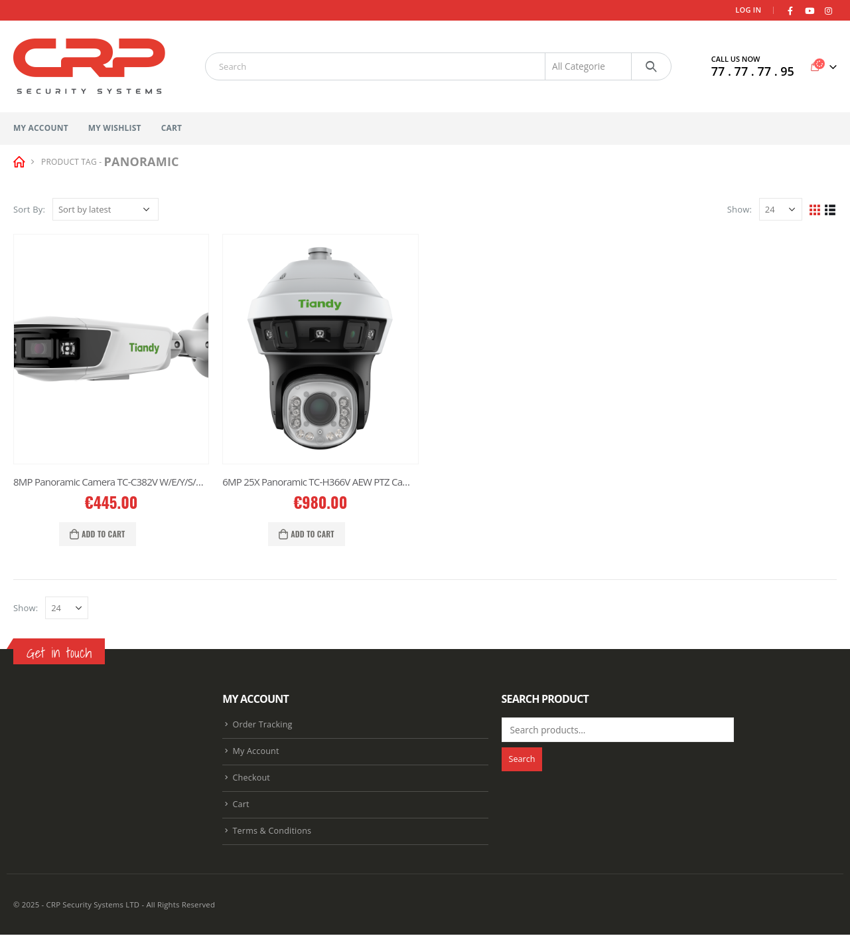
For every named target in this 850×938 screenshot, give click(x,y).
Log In (748, 10)
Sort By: (29, 209)
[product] (111, 349)
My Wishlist (114, 128)
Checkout (251, 779)
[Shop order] (105, 209)
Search (522, 759)
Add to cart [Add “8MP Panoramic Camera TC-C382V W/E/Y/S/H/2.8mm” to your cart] (103, 533)
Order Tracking (262, 725)
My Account (40, 128)
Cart (171, 128)
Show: (739, 209)
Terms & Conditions (271, 834)
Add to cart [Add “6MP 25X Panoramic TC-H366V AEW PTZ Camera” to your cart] (312, 533)
